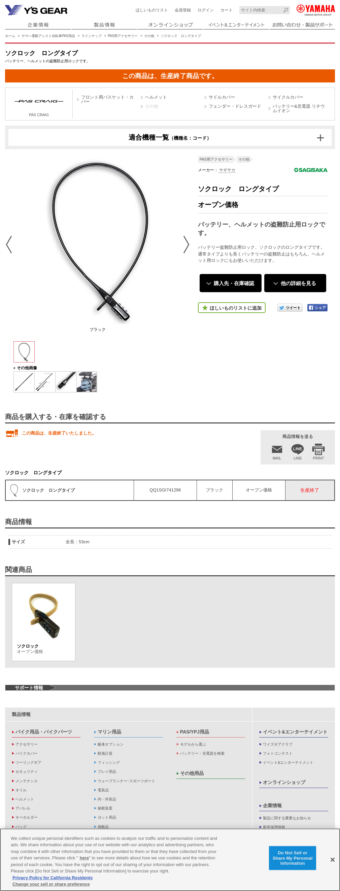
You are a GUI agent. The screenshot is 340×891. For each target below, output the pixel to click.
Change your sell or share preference (51, 884)
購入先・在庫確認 (234, 283)
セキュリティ (26, 771)
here (84, 858)
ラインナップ (91, 36)
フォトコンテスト (278, 753)
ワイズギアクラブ (278, 744)
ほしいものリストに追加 (236, 308)
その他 (149, 36)
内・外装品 (107, 799)
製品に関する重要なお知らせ (287, 818)
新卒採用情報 (274, 827)
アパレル (22, 808)
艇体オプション (111, 744)
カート (226, 10)
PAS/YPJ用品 (194, 731)
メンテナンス (26, 781)
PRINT (318, 458)
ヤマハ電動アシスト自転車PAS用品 (48, 36)
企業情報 (272, 805)
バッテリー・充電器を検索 (202, 753)
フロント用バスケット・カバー (107, 99)
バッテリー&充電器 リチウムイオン (299, 108)
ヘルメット (156, 97)
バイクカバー (26, 753)
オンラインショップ (284, 782)
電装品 (103, 790)
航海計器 (105, 753)
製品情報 (21, 714)
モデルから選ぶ (193, 744)
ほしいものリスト (152, 10)
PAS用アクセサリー (123, 36)
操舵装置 (105, 808)
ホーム (10, 36)
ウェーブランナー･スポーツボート (126, 781)
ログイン (206, 10)
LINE (298, 458)
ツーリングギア (28, 762)
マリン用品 (109, 731)
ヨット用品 (107, 817)
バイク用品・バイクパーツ (43, 731)
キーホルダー (26, 817)
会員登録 (183, 10)
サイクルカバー (288, 97)
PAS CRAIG (38, 105)
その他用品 (192, 773)
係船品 (103, 827)
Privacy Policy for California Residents (52, 878)
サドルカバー (222, 97)
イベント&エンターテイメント (295, 731)
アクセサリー (26, 744)
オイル (21, 790)
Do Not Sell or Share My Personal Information (293, 858)
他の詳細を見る (298, 283)
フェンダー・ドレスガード (235, 106)
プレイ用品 (107, 771)
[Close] (332, 860)
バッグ (21, 827)
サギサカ (226, 170)
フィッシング (109, 762)
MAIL (277, 458)
